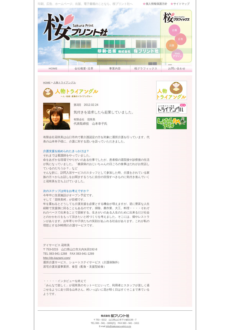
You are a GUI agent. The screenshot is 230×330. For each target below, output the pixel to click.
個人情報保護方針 (156, 3)
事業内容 (115, 68)
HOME (53, 68)
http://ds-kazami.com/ (56, 258)
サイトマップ (181, 3)
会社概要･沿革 (84, 68)
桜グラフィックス (145, 68)
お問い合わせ (176, 68)
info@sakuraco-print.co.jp (118, 326)
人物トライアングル (64, 82)
